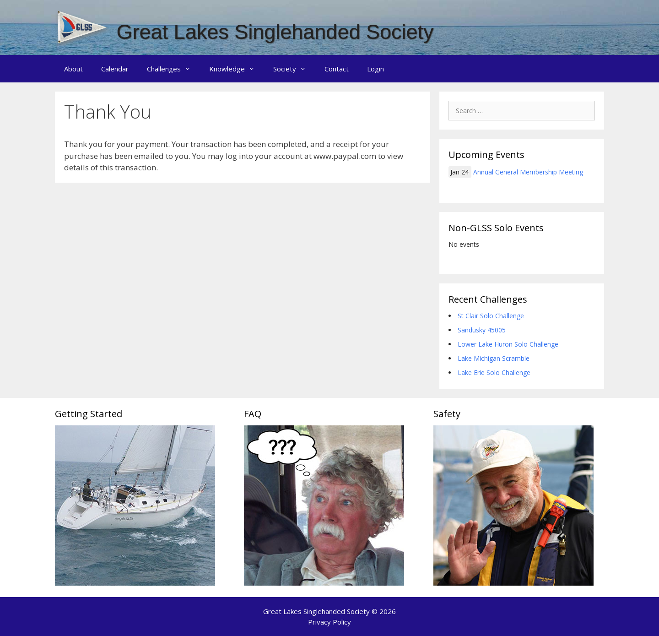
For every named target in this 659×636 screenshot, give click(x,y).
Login (375, 68)
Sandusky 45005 (482, 330)
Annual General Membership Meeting (528, 172)
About (73, 68)
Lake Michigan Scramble (493, 358)
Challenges (173, 68)
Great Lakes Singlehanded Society (275, 31)
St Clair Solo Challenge (491, 315)
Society (294, 68)
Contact (336, 68)
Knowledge (236, 68)
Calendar (115, 68)
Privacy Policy (329, 621)
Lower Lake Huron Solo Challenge (508, 344)
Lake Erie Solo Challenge (494, 372)
